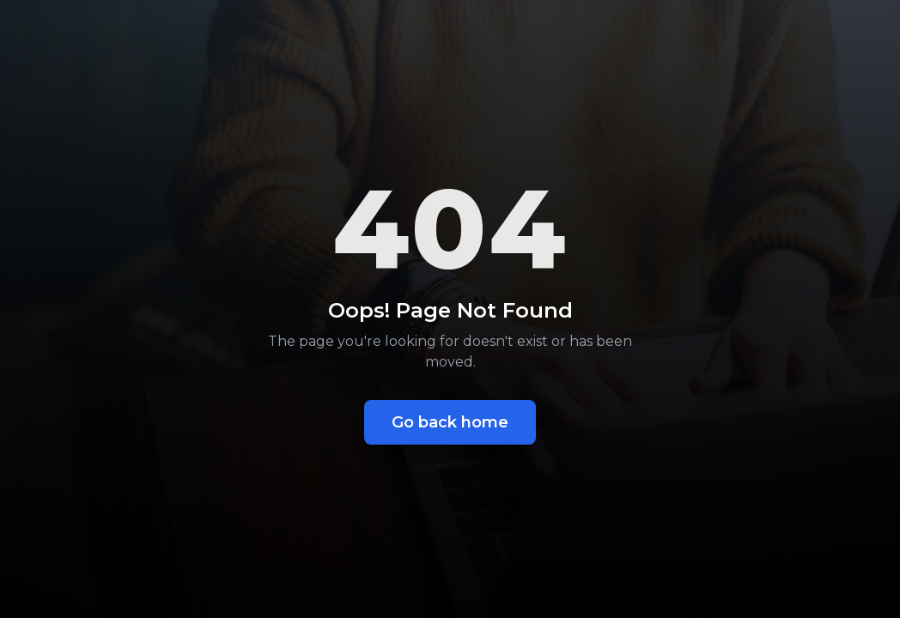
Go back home (450, 422)
